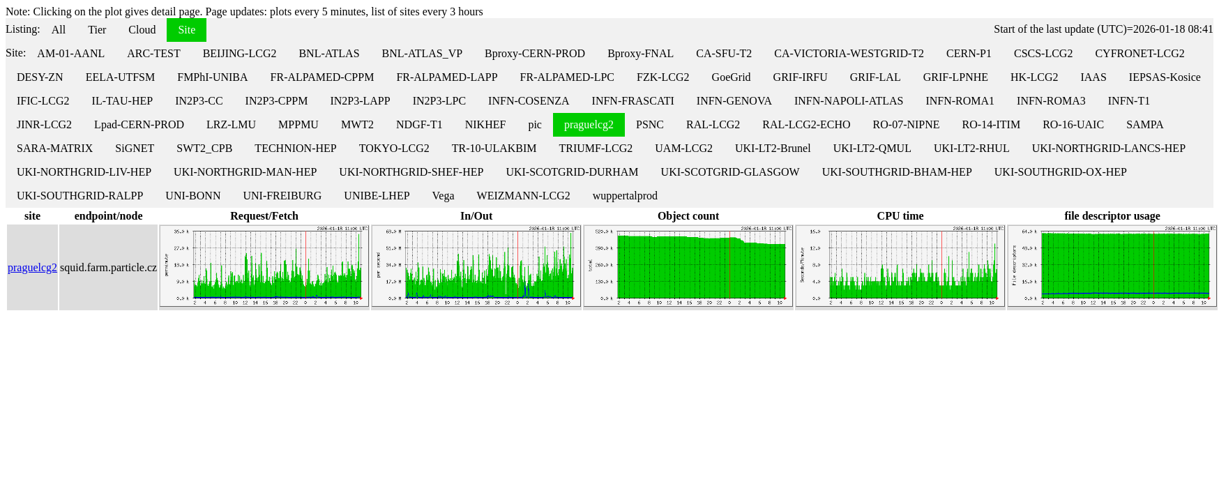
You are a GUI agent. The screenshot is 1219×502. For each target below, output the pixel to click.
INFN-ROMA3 (1051, 101)
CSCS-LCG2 (1043, 53)
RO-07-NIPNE (906, 124)
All (59, 30)
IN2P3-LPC (439, 101)
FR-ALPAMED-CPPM (322, 77)
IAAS (1093, 77)
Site (186, 30)
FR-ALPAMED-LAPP (446, 77)
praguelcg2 (589, 124)
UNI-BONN (192, 195)
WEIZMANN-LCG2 (523, 195)
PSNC (650, 124)
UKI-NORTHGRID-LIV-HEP (84, 172)
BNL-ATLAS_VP (422, 53)
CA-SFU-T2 (724, 53)
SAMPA (1145, 124)
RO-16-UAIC (1073, 124)
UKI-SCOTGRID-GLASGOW (730, 172)
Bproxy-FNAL (640, 53)
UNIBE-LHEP (376, 195)
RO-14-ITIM (991, 124)
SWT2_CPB (204, 148)
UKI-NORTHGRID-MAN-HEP (245, 172)
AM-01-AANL (71, 53)
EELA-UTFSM (121, 77)
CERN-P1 (969, 53)
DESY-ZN (40, 77)
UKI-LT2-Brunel (773, 148)
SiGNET (134, 148)
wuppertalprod (625, 195)
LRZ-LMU (231, 124)
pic (535, 124)
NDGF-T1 (419, 124)
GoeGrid (731, 77)
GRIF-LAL (875, 77)
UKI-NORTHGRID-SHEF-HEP (411, 172)
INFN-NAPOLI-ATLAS (848, 101)
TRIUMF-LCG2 (596, 148)
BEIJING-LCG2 (240, 53)
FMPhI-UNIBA (212, 77)
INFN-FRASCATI (633, 101)
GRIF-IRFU (800, 77)
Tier (97, 30)
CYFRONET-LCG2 (1139, 53)
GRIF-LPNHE (955, 77)
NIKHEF (485, 124)
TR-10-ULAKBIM (494, 148)
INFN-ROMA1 (959, 101)
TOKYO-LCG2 (394, 148)
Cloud (142, 30)
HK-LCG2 (1034, 77)
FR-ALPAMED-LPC (567, 77)
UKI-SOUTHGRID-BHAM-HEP (897, 172)
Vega (443, 195)
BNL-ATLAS (328, 53)
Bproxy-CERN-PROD (535, 53)
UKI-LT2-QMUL (872, 148)
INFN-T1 (1129, 101)
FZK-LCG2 (663, 77)
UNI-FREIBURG (282, 195)
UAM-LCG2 (684, 148)
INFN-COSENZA (528, 101)
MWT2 (357, 124)
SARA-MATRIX (55, 148)
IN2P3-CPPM (276, 101)
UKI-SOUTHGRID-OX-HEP (1060, 172)
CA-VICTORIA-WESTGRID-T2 (849, 53)
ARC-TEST (153, 53)
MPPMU (298, 124)
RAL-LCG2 (713, 124)
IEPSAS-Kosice (1165, 77)
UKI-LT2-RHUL (972, 148)
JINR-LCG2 (44, 124)
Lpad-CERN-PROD (139, 124)
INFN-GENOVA (734, 101)
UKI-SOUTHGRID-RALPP (80, 195)
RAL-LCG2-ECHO (806, 124)
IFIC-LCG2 (43, 101)
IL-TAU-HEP (122, 101)
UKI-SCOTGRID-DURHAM (572, 172)
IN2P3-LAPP (360, 101)
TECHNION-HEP (295, 148)
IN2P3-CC (198, 101)
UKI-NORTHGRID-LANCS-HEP (1109, 148)
